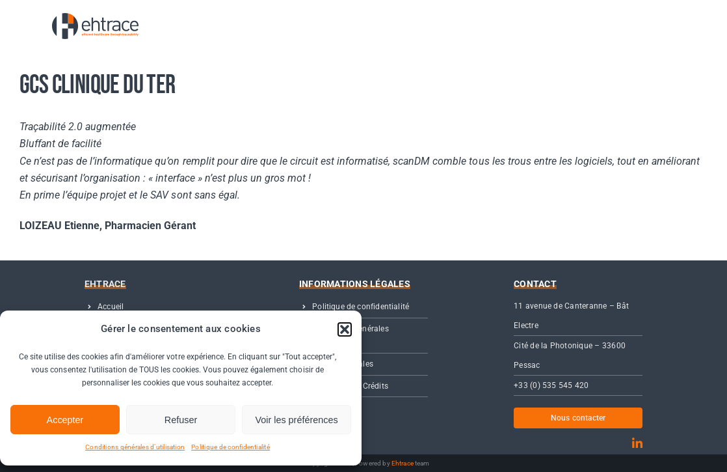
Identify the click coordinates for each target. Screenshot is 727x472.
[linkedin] (637, 443)
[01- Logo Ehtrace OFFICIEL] (85, 18)
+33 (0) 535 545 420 (551, 385)
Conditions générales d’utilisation (135, 447)
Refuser (181, 420)
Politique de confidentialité (230, 447)
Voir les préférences (296, 420)
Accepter (65, 420)
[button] (344, 329)
